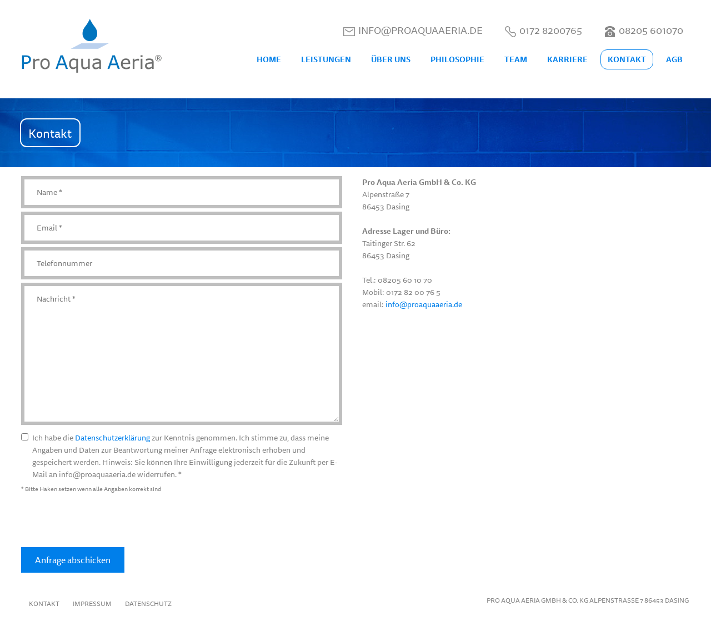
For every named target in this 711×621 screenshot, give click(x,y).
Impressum (92, 603)
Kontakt (44, 603)
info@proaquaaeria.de (423, 304)
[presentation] (105, 521)
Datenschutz (148, 603)
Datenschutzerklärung (112, 438)
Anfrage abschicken (73, 560)
